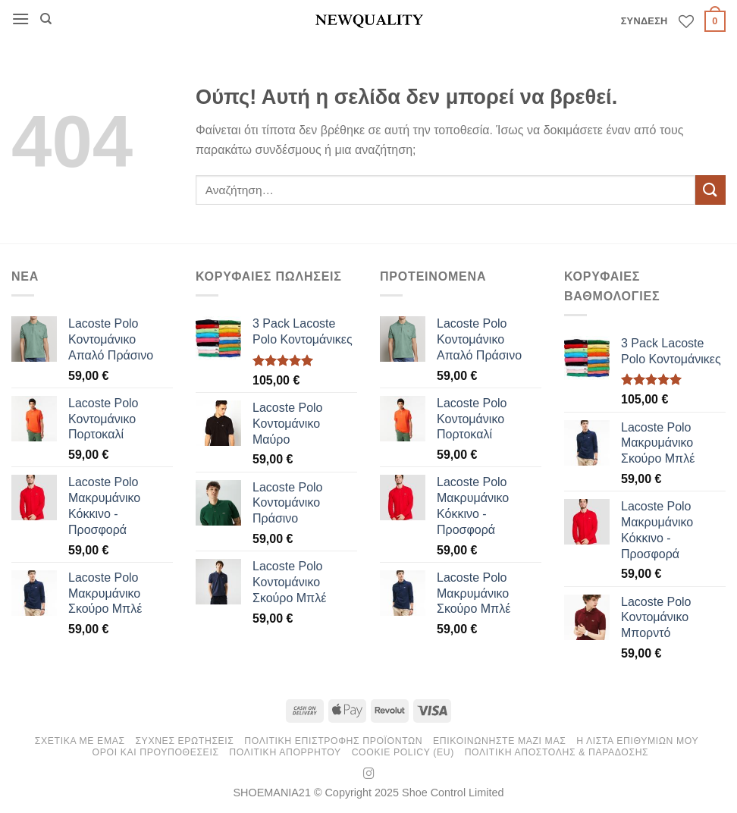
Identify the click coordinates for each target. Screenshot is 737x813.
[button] (20, 18)
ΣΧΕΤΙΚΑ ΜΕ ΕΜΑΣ (80, 741)
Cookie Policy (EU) (403, 752)
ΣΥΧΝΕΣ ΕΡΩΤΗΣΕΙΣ (184, 741)
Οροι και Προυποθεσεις (156, 752)
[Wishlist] (686, 21)
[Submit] (710, 190)
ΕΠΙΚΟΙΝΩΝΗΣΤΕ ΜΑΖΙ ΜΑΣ (499, 741)
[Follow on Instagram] (369, 774)
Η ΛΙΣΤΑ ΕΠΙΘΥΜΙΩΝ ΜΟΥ (637, 741)
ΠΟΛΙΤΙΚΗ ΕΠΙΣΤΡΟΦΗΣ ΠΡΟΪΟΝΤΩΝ (333, 741)
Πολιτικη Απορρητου (285, 752)
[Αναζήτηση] (46, 19)
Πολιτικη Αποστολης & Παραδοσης (557, 752)
